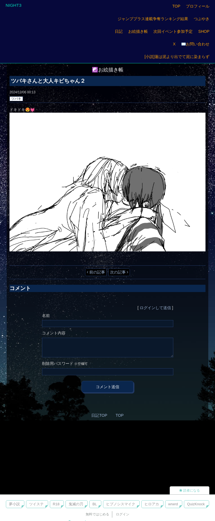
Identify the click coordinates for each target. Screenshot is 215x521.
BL (94, 504)
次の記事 (119, 272)
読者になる (189, 490)
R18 (56, 504)
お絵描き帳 (138, 31)
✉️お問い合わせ (195, 44)
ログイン (122, 514)
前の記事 (96, 272)
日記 (119, 31)
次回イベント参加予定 (173, 31)
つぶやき (201, 19)
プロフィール (197, 6)
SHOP (203, 31)
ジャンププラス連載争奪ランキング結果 (153, 19)
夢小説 (14, 504)
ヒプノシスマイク (120, 504)
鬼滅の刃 (76, 504)
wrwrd (173, 504)
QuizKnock (196, 504)
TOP (176, 6)
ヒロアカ (151, 504)
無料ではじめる (97, 514)
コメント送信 (107, 387)
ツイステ (36, 504)
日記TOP (99, 415)
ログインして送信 (155, 307)
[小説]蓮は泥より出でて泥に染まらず (176, 56)
